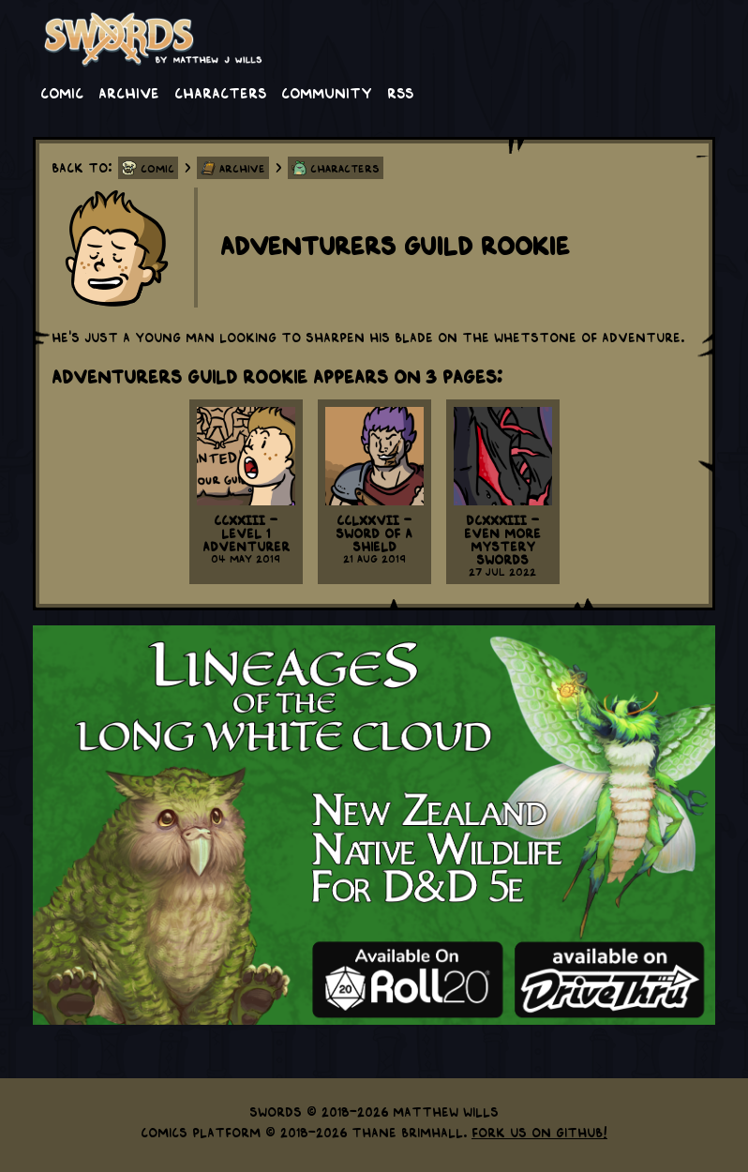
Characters (220, 91)
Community (326, 91)
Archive (128, 91)
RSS (400, 91)
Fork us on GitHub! (539, 1131)
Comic (61, 91)
